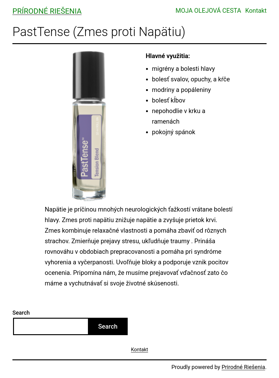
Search (21, 312)
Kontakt (256, 10)
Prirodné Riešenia (243, 367)
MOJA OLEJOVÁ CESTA (208, 10)
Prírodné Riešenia (47, 11)
